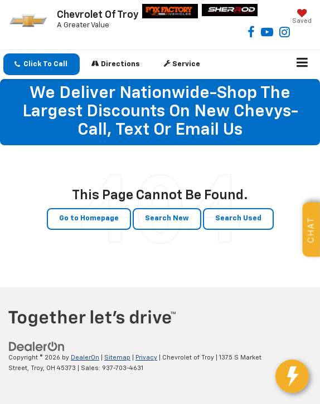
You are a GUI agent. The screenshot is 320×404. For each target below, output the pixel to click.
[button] (41, 64)
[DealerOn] (36, 347)
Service (182, 64)
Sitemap (117, 357)
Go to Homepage (89, 218)
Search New (167, 218)
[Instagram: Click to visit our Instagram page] (284, 34)
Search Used (238, 218)
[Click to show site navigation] (302, 64)
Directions (115, 64)
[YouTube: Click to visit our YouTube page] (267, 34)
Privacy (146, 357)
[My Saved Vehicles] (302, 17)
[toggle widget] (292, 376)
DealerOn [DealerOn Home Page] (85, 357)
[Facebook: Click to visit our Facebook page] (251, 34)
